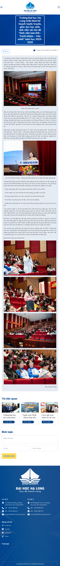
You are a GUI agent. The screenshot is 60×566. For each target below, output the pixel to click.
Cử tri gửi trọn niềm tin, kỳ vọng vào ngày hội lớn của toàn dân (49, 416)
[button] (1, 7)
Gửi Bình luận (9, 456)
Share (5, 51)
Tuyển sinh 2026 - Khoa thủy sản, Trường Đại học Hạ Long (29, 416)
